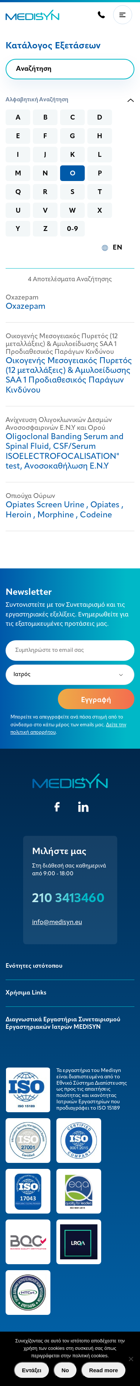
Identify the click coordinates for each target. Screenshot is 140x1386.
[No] (130, 1359)
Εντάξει (31, 1370)
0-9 (72, 229)
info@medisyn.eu (57, 922)
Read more (103, 1370)
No (65, 1370)
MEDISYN (32, 15)
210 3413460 (68, 899)
